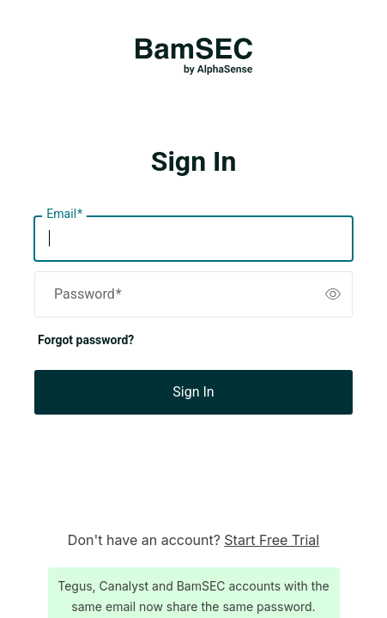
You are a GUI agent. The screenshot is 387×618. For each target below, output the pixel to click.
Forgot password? (86, 340)
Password (88, 294)
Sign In (193, 392)
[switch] (333, 294)
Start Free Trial (271, 539)
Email (64, 214)
